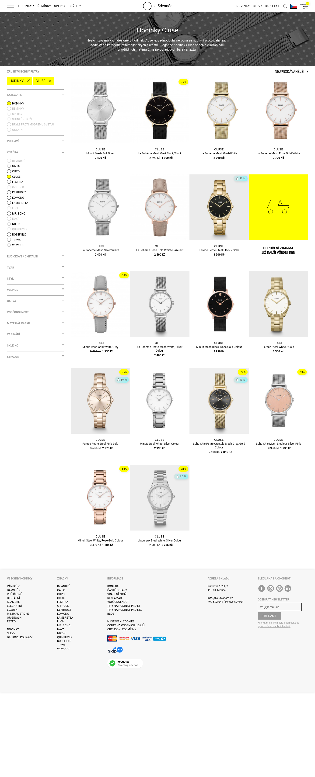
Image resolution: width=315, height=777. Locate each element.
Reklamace (115, 598)
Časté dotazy (117, 590)
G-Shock (63, 605)
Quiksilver (64, 637)
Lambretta (65, 617)
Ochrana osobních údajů (125, 625)
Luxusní (12, 609)
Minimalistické (18, 613)
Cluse (41, 81)
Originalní (14, 617)
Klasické (13, 602)
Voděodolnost (118, 602)
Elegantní (14, 605)
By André (63, 586)
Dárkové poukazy (19, 637)
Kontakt (113, 586)
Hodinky (17, 81)
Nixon (61, 633)
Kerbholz (64, 609)
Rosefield (64, 641)
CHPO (61, 594)
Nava (60, 629)
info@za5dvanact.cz (220, 598)
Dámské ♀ (14, 590)
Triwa (61, 645)
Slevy (11, 633)
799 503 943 (215, 602)
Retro (11, 621)
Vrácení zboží (117, 594)
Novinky (13, 629)
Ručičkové (14, 594)
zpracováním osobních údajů (274, 626)
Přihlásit (269, 615)
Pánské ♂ (13, 586)
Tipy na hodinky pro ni (123, 605)
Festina (62, 602)
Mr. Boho (63, 625)
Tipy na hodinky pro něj (124, 609)
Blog (110, 613)
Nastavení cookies (120, 621)
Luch (60, 621)
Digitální (13, 598)
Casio (61, 590)
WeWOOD (63, 649)
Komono (63, 613)
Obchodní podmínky (121, 629)
